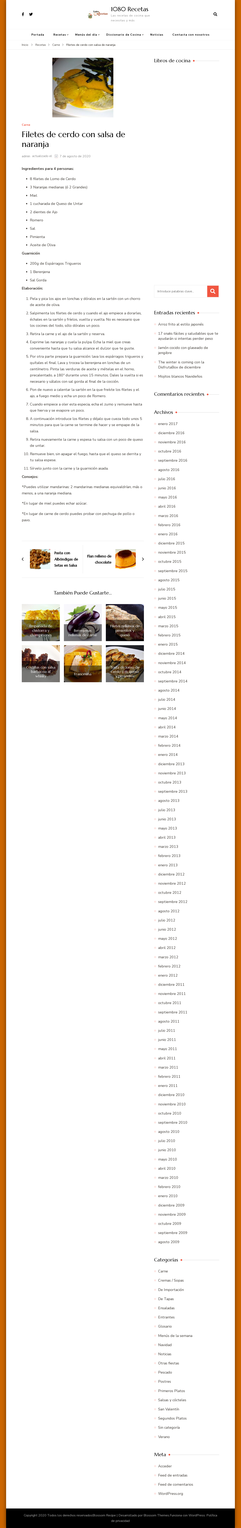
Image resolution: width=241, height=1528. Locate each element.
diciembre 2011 (171, 984)
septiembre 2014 (172, 681)
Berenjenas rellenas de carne (83, 632)
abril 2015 (167, 616)
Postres (164, 1381)
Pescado (165, 1372)
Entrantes (166, 1317)
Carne (26, 125)
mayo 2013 (167, 828)
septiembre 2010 (172, 1122)
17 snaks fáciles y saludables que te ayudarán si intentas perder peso (188, 336)
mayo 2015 (167, 607)
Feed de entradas (172, 1475)
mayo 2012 (167, 938)
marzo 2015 (168, 626)
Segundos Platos (172, 1418)
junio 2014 (167, 708)
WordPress (196, 1515)
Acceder (165, 1466)
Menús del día (86, 35)
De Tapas (166, 1298)
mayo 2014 (167, 718)
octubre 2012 (169, 892)
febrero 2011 (169, 1076)
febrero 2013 (169, 855)
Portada (37, 35)
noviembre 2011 (172, 993)
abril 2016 (167, 506)
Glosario (165, 1326)
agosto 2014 (169, 690)
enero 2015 (168, 644)
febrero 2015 (169, 635)
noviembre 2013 (172, 773)
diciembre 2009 (171, 1205)
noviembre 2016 (172, 442)
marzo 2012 (168, 957)
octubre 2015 (169, 561)
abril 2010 (167, 1168)
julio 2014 (166, 699)
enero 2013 (168, 865)
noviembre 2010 (172, 1104)
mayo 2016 (167, 497)
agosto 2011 (169, 1021)
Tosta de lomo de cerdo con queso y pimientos (124, 671)
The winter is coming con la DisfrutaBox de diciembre (181, 365)
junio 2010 (167, 1150)
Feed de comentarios (175, 1484)
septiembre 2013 (172, 791)
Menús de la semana (175, 1335)
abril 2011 (167, 1058)
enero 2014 (168, 754)
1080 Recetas (129, 9)
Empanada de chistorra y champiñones (41, 630)
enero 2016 (168, 534)
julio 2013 (166, 810)
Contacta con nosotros (190, 35)
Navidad (165, 1344)
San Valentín (168, 1409)
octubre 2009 (169, 1223)
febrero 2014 (169, 745)
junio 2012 (167, 929)
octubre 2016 (169, 451)
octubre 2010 (169, 1113)
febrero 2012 (169, 966)
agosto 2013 (169, 800)
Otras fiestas (168, 1363)
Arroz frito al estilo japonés (181, 324)
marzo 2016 (168, 515)
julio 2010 (166, 1140)
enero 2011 (168, 1085)
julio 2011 (166, 1030)
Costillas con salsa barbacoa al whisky (40, 671)
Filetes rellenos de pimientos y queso (125, 630)
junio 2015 (167, 598)
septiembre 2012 (172, 901)
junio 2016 (167, 488)
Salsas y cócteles (172, 1400)
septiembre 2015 (172, 570)
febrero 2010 (169, 1186)
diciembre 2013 (171, 764)
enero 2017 (168, 423)
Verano (164, 1436)
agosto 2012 (169, 911)
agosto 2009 (169, 1241)
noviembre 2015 (172, 552)
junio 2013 (167, 819)
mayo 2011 (167, 1048)
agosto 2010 (169, 1131)
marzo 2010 (168, 1177)
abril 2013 (167, 837)
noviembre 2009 (172, 1214)
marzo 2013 (168, 846)
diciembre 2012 (171, 874)
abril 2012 (167, 947)
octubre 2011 (169, 1002)
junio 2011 (167, 1039)
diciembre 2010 (171, 1094)
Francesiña (82, 674)
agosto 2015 (169, 580)
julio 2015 (166, 589)
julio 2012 (166, 920)
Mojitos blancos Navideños (180, 376)
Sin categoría (169, 1427)
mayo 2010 (167, 1159)
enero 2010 (168, 1196)
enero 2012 (168, 975)
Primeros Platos (171, 1390)
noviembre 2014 (172, 662)
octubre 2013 (169, 782)
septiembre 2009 (172, 1232)
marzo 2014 (168, 736)
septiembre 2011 (172, 1012)
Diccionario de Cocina (123, 35)
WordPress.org (170, 1493)
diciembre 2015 (171, 543)
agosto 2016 (169, 469)
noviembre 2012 (172, 883)
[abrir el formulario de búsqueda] (215, 14)
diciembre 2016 (171, 433)
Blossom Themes (156, 1515)
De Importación (171, 1289)
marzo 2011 (168, 1067)
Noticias (156, 35)
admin (26, 156)
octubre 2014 (169, 672)
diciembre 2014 (171, 653)
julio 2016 (166, 479)
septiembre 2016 (172, 460)
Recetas (59, 35)
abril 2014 (167, 727)
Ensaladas (166, 1308)
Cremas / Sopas (171, 1280)
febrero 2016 (169, 524)
